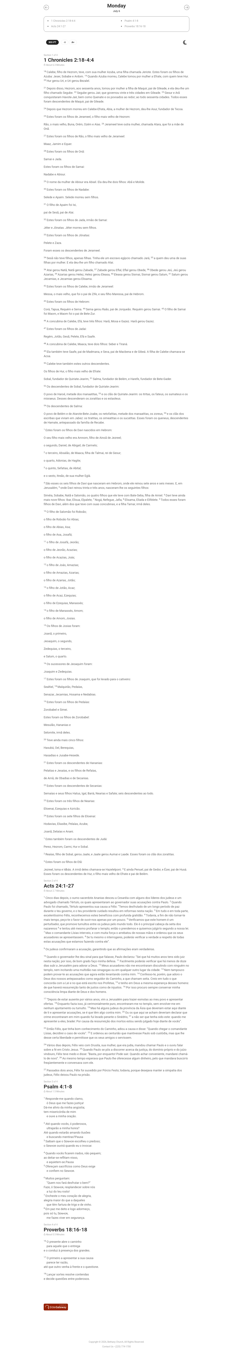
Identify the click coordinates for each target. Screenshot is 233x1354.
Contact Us (107, 1346)
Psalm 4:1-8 (131, 20)
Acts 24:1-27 (58, 26)
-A (65, 42)
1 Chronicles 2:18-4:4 (63, 20)
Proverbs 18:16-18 (135, 26)
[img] (185, 42)
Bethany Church (115, 1342)
